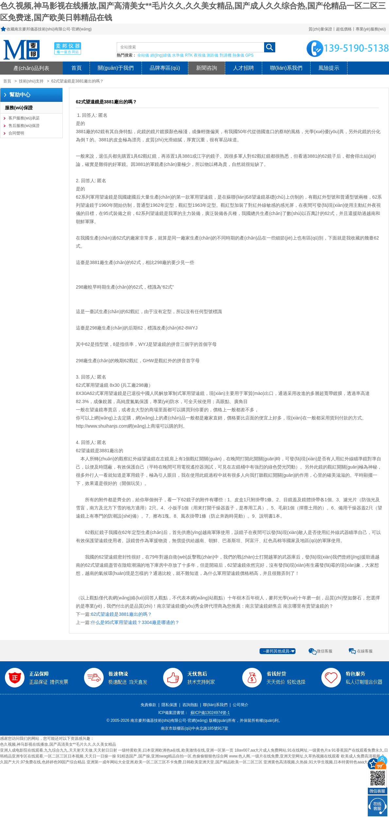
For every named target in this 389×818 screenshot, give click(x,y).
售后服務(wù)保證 (24, 125)
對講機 (225, 55)
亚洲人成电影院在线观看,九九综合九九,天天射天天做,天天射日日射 (58, 750)
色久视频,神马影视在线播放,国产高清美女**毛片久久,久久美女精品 (58, 744)
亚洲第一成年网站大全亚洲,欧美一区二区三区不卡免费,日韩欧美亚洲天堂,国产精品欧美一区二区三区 (174, 762)
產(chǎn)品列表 (31, 68)
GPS (249, 55)
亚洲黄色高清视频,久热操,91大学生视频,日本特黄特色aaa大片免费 (321, 762)
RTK (189, 55)
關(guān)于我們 (116, 68)
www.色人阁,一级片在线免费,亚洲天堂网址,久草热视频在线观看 (284, 756)
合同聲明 (16, 133)
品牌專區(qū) (165, 68)
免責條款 (148, 704)
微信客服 (324, 651)
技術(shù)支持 (31, 81)
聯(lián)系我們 (286, 68)
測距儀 (212, 55)
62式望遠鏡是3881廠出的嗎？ (121, 614)
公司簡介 (240, 704)
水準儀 (178, 55)
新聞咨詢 (206, 68)
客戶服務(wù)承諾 (24, 118)
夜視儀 (200, 55)
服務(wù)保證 (19, 107)
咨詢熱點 (190, 704)
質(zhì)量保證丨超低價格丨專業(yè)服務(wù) (347, 29)
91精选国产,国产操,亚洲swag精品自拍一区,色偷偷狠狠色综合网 (172, 756)
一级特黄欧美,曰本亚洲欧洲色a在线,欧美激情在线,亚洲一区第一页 (175, 750)
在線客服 (365, 651)
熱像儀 (238, 55)
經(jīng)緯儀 (160, 55)
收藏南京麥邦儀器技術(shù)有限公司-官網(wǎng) (49, 29)
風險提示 (328, 68)
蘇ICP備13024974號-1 (210, 712)
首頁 (76, 68)
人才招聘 (243, 68)
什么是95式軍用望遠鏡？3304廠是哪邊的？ (135, 622)
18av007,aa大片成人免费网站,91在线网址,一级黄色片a (282, 750)
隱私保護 (169, 704)
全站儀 (143, 55)
